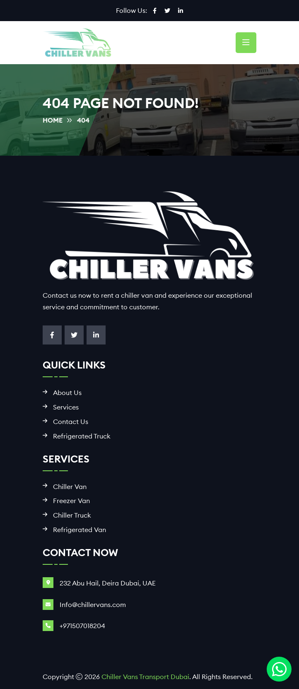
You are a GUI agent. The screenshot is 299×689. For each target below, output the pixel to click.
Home (53, 120)
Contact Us (70, 422)
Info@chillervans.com (93, 604)
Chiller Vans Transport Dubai (145, 676)
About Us (67, 393)
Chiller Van (70, 487)
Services (66, 407)
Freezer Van (71, 501)
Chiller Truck (72, 515)
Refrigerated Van (79, 530)
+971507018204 (82, 626)
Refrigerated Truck (82, 436)
